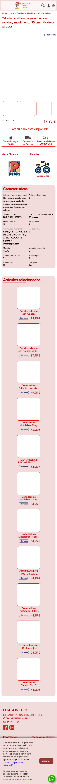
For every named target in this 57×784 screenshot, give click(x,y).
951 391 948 (13, 722)
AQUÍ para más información (13, 764)
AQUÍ (29, 779)
